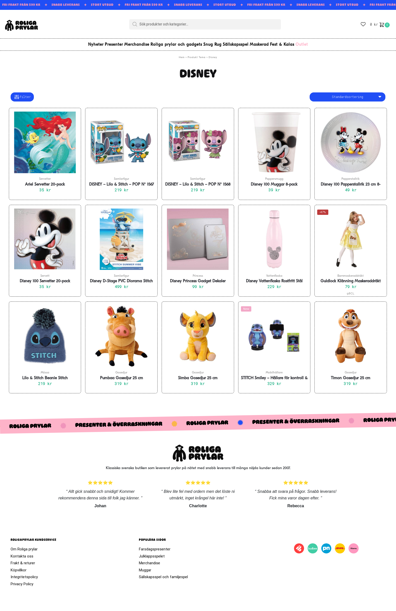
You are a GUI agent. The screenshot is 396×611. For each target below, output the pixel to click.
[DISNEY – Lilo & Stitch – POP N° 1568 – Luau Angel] (198, 139)
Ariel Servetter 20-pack (45, 182)
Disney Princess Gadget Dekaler (198, 278)
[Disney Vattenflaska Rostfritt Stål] (274, 236)
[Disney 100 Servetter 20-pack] (45, 236)
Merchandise (149, 560)
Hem (182, 54)
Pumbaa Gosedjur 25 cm (121, 375)
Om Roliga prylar (24, 546)
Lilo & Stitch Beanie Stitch (45, 375)
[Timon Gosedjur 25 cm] (351, 333)
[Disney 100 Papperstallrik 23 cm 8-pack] (351, 139)
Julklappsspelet (152, 553)
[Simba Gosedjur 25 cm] (198, 333)
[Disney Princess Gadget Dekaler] (198, 236)
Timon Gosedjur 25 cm (350, 375)
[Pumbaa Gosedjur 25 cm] (121, 333)
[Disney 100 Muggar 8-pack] (274, 139)
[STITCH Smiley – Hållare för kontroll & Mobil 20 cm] (274, 333)
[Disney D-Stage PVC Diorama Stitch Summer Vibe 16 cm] (121, 236)
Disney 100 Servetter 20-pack (45, 278)
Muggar (145, 567)
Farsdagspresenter (154, 546)
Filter (22, 94)
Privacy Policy (22, 581)
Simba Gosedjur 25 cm (197, 375)
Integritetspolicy (24, 574)
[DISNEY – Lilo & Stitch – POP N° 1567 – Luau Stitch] (121, 139)
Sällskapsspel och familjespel (163, 574)
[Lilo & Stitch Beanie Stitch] (45, 333)
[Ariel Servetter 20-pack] (45, 139)
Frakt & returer (23, 560)
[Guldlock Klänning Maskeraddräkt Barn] (351, 236)
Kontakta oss (22, 553)
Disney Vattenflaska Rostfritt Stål (274, 278)
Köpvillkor (19, 567)
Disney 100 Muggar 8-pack (274, 182)
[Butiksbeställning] (347, 93)
